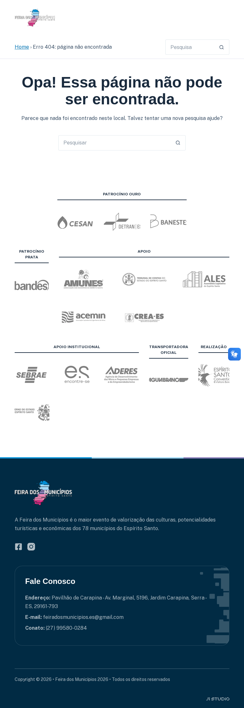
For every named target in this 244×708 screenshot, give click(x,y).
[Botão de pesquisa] (221, 47)
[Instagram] (31, 546)
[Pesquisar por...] (189, 47)
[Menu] (225, 18)
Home (22, 47)
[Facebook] (18, 546)
